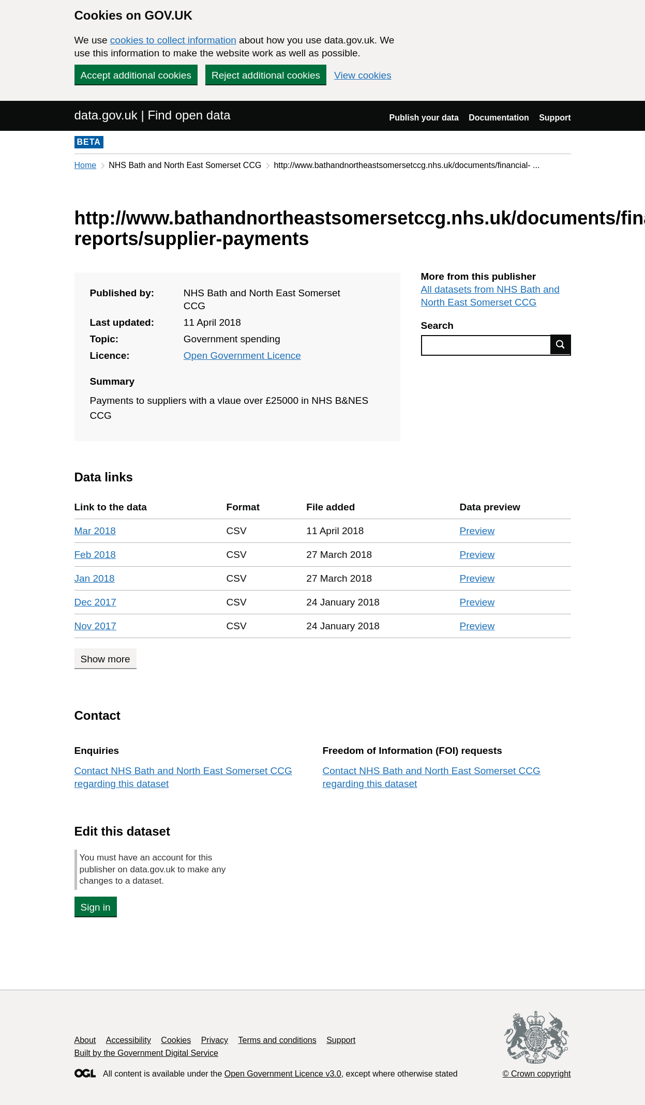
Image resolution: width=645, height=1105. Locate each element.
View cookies (363, 75)
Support (555, 117)
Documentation (499, 117)
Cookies (176, 1040)
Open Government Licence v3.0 (282, 1073)
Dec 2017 (95, 602)
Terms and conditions (277, 1040)
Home (85, 165)
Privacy (214, 1040)
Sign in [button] (96, 907)
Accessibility (128, 1040)
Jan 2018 (94, 578)
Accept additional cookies (136, 75)
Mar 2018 (95, 530)
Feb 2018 (95, 554)
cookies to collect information (173, 40)
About (85, 1040)
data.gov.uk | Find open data (152, 115)
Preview (477, 530)
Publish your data (424, 117)
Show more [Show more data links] (105, 659)
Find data (560, 344)
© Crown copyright (537, 1073)
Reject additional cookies (266, 75)
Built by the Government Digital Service (146, 1053)
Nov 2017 (95, 625)
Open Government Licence (242, 355)
